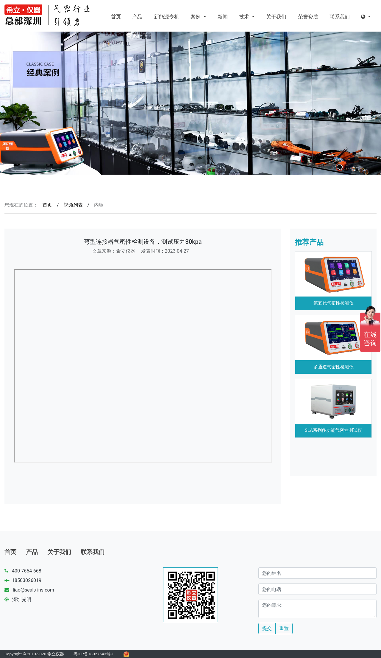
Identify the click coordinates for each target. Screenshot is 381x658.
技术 (244, 17)
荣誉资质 (308, 17)
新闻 (223, 17)
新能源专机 (166, 17)
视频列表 (73, 205)
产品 (137, 17)
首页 (116, 17)
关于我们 (276, 17)
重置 (284, 628)
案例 (196, 17)
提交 (267, 628)
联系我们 (340, 17)
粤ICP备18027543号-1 (94, 653)
